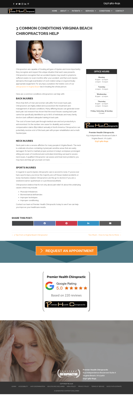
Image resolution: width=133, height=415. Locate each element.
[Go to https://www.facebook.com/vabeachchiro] (14, 4)
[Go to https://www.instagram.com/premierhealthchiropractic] (22, 4)
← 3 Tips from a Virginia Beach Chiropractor (30, 235)
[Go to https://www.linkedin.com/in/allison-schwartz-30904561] (25, 4)
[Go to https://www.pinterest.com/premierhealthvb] (28, 4)
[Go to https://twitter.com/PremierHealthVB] (17, 4)
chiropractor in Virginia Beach (28, 87)
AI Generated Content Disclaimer (66, 391)
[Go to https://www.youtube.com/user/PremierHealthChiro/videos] (19, 4)
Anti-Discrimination (37, 386)
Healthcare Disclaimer (56, 386)
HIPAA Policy (71, 386)
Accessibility (23, 386)
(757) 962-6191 (112, 3)
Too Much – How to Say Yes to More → (104, 235)
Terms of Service (97, 386)
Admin (13, 386)
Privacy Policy (83, 386)
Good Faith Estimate (114, 386)
